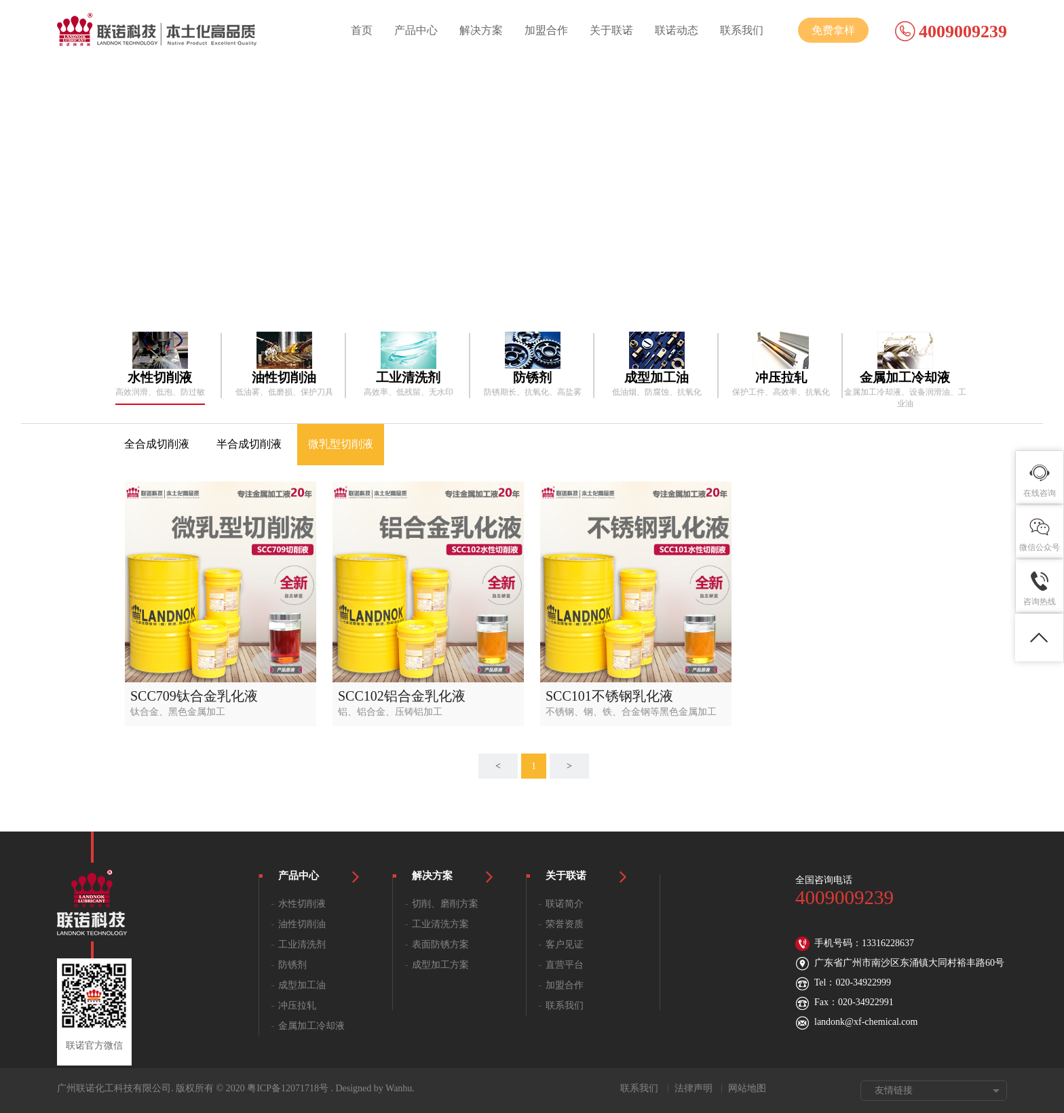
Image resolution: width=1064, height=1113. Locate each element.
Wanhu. (400, 1088)
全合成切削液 (156, 444)
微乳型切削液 (340, 444)
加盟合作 (546, 30)
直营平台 (565, 965)
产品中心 (416, 30)
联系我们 (741, 30)
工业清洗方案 (440, 924)
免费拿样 (833, 30)
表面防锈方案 (440, 944)
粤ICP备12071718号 (287, 1088)
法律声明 (693, 1088)
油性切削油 (302, 924)
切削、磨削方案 (445, 904)
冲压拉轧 (297, 1005)
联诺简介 (565, 904)
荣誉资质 (565, 924)
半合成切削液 (249, 444)
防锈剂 (292, 965)
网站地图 (747, 1088)
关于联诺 (611, 30)
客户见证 (565, 944)
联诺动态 (676, 30)
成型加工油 (302, 985)
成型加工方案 (440, 965)
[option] (160, 365)
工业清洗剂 (302, 944)
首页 (362, 30)
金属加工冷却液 (311, 1026)
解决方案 (481, 30)
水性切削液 (302, 904)
